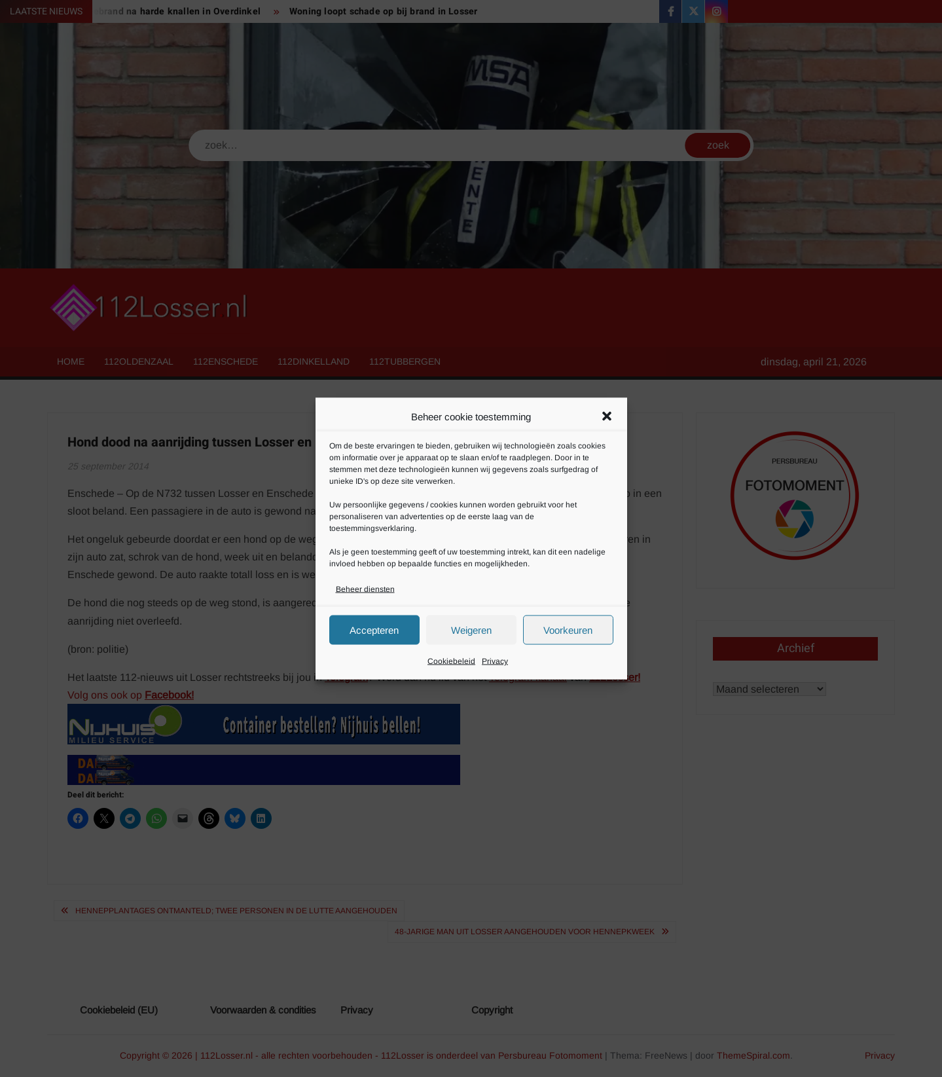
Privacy (495, 661)
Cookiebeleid (451, 661)
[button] (606, 416)
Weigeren (471, 629)
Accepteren (374, 629)
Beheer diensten (365, 589)
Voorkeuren (567, 629)
